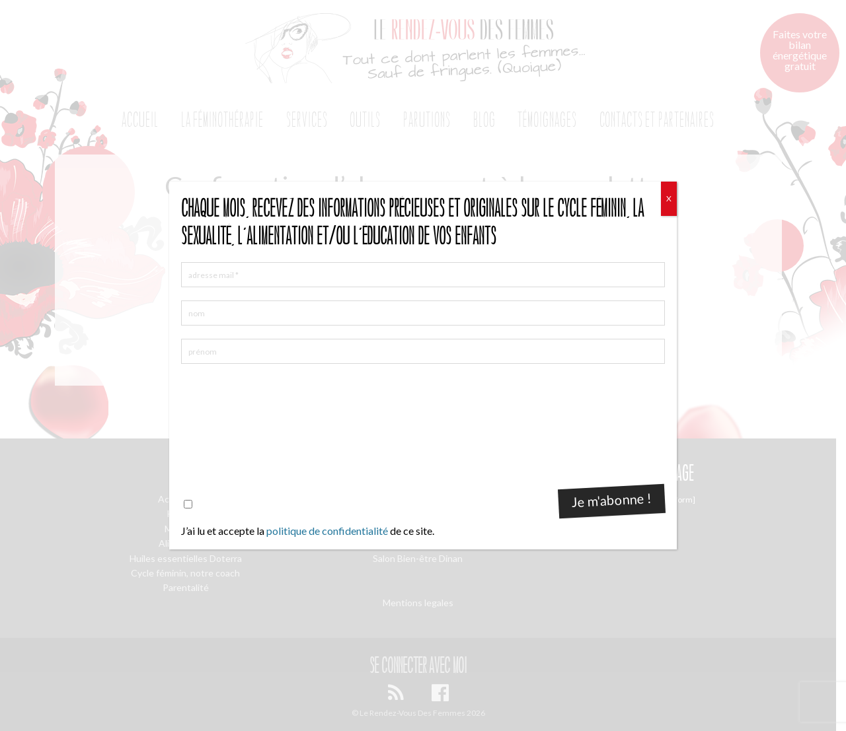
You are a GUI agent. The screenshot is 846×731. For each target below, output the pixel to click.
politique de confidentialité (327, 530)
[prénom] (423, 351)
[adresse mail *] (423, 274)
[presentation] (235, 424)
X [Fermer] (669, 198)
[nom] (423, 313)
